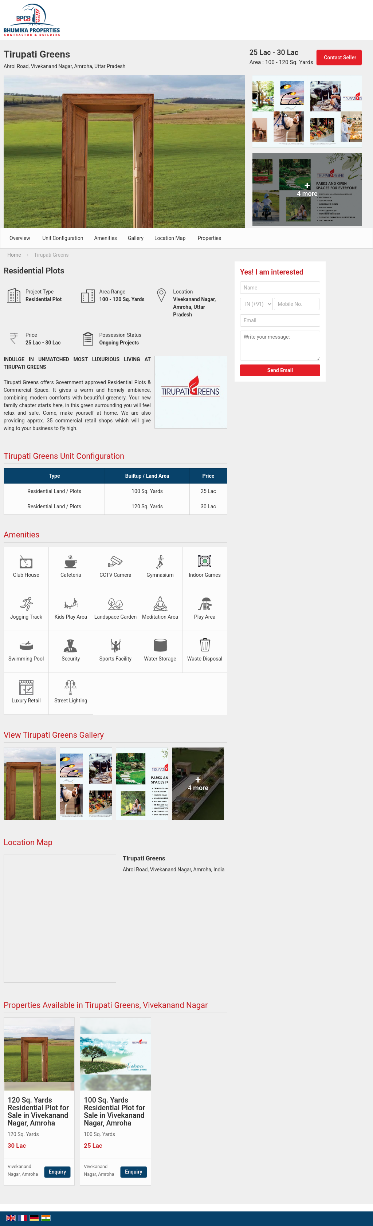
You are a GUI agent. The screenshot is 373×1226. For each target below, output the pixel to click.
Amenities (105, 238)
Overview (19, 238)
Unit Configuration (62, 238)
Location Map (169, 238)
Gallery (136, 238)
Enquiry (57, 1172)
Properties (209, 238)
